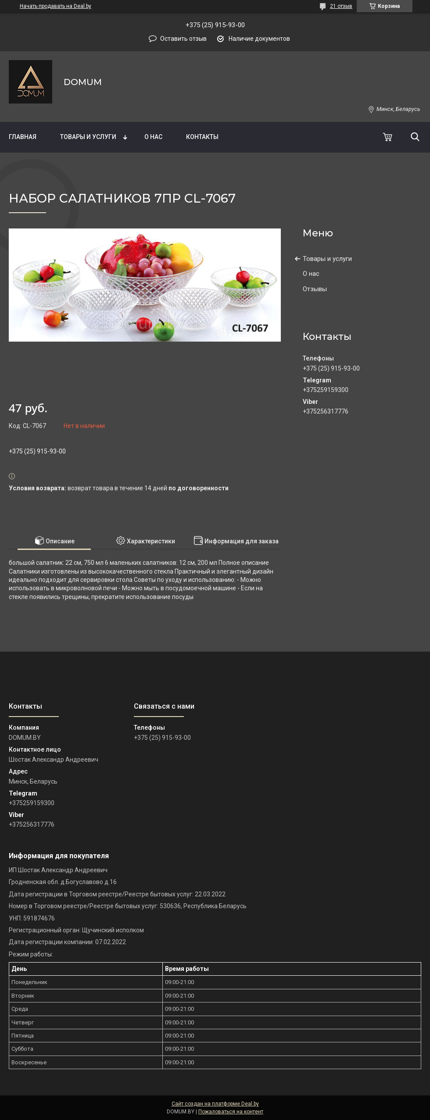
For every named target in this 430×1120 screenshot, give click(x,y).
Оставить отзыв (183, 38)
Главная (22, 136)
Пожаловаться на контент (230, 1112)
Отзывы (315, 289)
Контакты (202, 136)
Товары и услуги (88, 136)
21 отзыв (341, 6)
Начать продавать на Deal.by (55, 6)
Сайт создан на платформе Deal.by (215, 1104)
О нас (153, 136)
